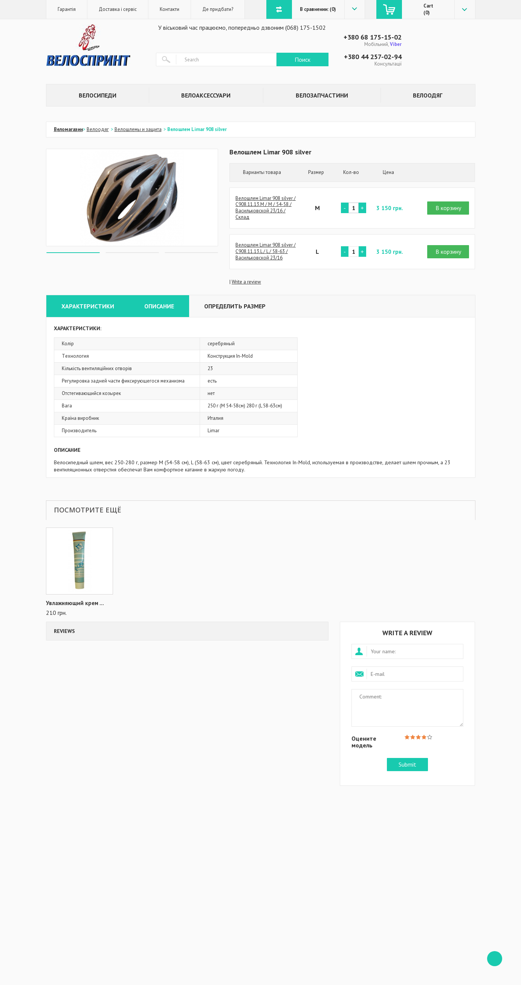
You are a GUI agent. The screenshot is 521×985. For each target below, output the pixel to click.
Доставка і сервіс (118, 9)
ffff (494, 958)
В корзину (448, 208)
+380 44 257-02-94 (373, 56)
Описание (159, 306)
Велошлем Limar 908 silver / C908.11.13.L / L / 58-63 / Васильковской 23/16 (265, 251)
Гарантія (67, 9)
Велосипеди (97, 95)
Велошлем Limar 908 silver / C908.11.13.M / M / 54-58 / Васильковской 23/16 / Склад (265, 208)
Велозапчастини (322, 95)
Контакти (169, 9)
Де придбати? (217, 9)
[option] (132, 197)
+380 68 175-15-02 (373, 37)
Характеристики (87, 306)
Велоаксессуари (206, 95)
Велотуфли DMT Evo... (149, 603)
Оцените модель (363, 742)
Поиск (302, 59)
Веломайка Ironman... (74, 603)
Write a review (246, 282)
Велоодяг (427, 95)
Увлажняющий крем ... (224, 603)
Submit (407, 764)
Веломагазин (68, 129)
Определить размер (235, 306)
